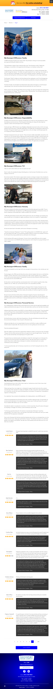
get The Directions (26, 667)
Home (5, 22)
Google (28, 671)
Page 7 (16, 22)
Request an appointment (19, 17)
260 (38, 641)
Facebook (24, 671)
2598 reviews (24, 11)
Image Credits (22, 687)
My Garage (33, 17)
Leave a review (26, 647)
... (35, 641)
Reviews (11, 22)
